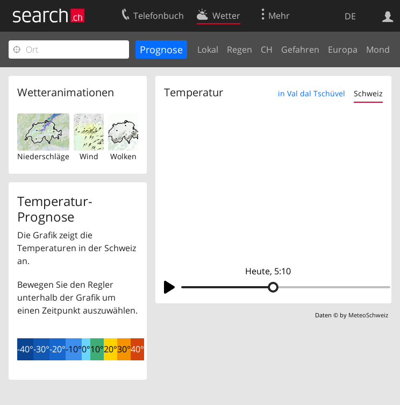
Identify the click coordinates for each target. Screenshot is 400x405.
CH (267, 49)
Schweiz (368, 93)
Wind (89, 156)
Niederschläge (43, 156)
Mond (378, 49)
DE (350, 16)
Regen (239, 49)
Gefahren (300, 49)
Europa (343, 49)
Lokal (207, 49)
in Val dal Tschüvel (311, 93)
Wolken (123, 156)
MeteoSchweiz (368, 315)
